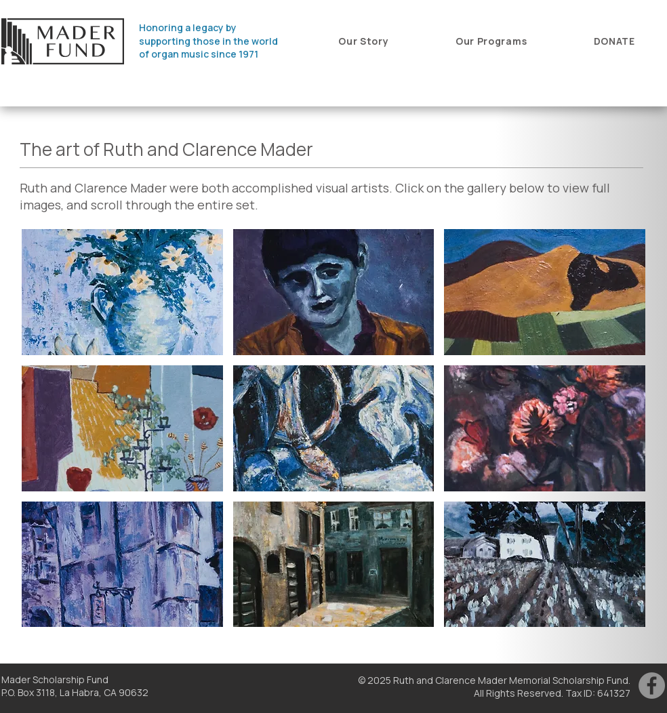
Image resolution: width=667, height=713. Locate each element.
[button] (364, 41)
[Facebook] (652, 685)
